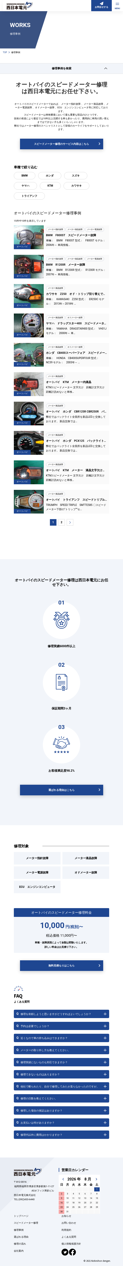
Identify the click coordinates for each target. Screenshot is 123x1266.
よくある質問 (69, 1236)
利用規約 (66, 1230)
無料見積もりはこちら (61, 965)
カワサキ (76, 185)
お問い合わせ (69, 1222)
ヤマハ (25, 185)
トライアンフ (29, 195)
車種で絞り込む (25, 167)
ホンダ (50, 175)
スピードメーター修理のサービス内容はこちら (61, 143)
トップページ (21, 1216)
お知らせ (66, 1216)
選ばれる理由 (21, 1236)
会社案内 (19, 1250)
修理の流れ (20, 1243)
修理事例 (19, 1230)
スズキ (76, 175)
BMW (24, 175)
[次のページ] (70, 522)
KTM (50, 185)
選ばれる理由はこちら (61, 789)
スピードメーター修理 (26, 1222)
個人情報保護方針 (71, 1243)
